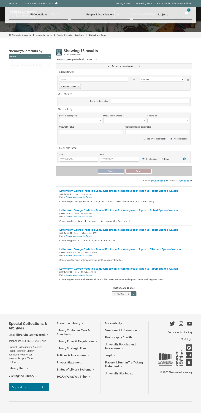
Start (61, 154)
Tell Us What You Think (72, 376)
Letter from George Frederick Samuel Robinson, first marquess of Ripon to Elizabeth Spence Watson (120, 249)
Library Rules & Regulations (75, 341)
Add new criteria (70, 86)
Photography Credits (119, 337)
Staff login (186, 339)
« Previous (119, 293)
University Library (44, 35)
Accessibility (113, 323)
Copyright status (66, 127)
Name (13, 56)
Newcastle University (21, 35)
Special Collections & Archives (31, 3)
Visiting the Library (21, 376)
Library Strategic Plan (71, 348)
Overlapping (149, 159)
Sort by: (146, 180)
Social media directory (180, 332)
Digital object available (113, 116)
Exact (165, 159)
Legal (108, 355)
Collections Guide (98, 35)
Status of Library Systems (74, 369)
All (12, 62)
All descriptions (178, 139)
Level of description (68, 116)
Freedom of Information (121, 330)
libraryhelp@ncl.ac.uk (31, 334)
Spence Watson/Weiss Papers (79, 197)
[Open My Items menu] (186, 14)
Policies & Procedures (71, 355)
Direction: (173, 180)
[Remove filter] (96, 59)
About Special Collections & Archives (174, 3)
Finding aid (152, 116)
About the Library (68, 323)
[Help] (182, 159)
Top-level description (99, 101)
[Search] (82, 14)
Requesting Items (144, 3)
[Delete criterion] (186, 79)
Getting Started (123, 3)
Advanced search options (124, 66)
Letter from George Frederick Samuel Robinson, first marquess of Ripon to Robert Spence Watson (118, 190)
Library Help (17, 368)
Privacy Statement (69, 362)
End (102, 154)
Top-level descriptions (154, 139)
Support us (19, 387)
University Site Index (119, 373)
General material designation (138, 127)
